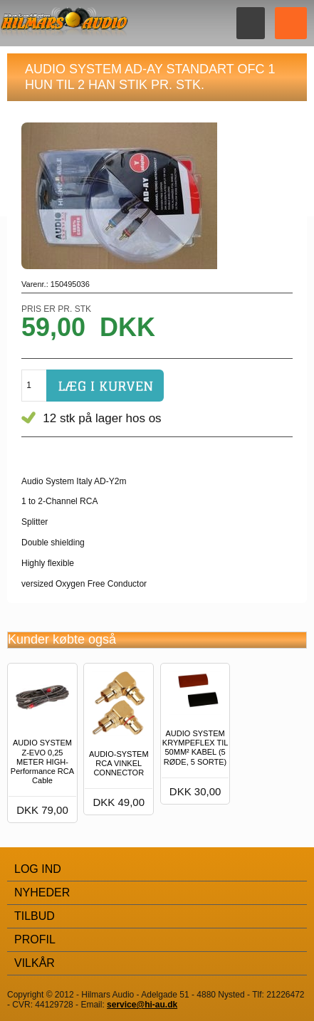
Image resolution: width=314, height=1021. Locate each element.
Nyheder (42, 892)
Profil (35, 939)
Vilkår (34, 963)
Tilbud (34, 916)
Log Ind (37, 869)
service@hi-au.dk (142, 1005)
